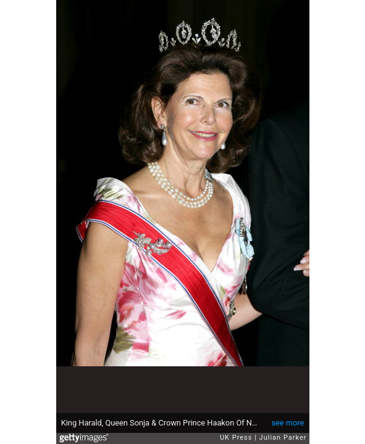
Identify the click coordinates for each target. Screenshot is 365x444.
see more (287, 422)
